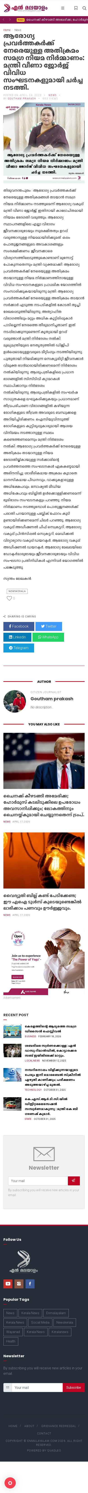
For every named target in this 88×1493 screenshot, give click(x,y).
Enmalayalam (56, 1313)
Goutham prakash (22, 98)
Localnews (32, 1061)
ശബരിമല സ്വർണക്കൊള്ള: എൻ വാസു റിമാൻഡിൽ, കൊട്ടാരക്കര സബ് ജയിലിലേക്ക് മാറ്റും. (51, 1050)
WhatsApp (48, 637)
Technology (33, 1090)
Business (30, 1036)
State (28, 1119)
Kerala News (30, 1313)
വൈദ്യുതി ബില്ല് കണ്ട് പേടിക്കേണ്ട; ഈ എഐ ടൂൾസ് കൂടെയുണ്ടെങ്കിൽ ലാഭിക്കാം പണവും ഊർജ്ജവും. (42, 901)
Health (10, 1341)
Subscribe (73, 1388)
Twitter (48, 626)
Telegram (18, 648)
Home (6, 30)
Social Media (40, 1322)
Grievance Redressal (58, 1426)
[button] (3, 19)
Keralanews (60, 1332)
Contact (44, 1433)
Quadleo (54, 1450)
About (29, 1426)
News (53, 95)
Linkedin (17, 637)
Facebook (19, 626)
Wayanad (13, 1332)
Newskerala (17, 591)
